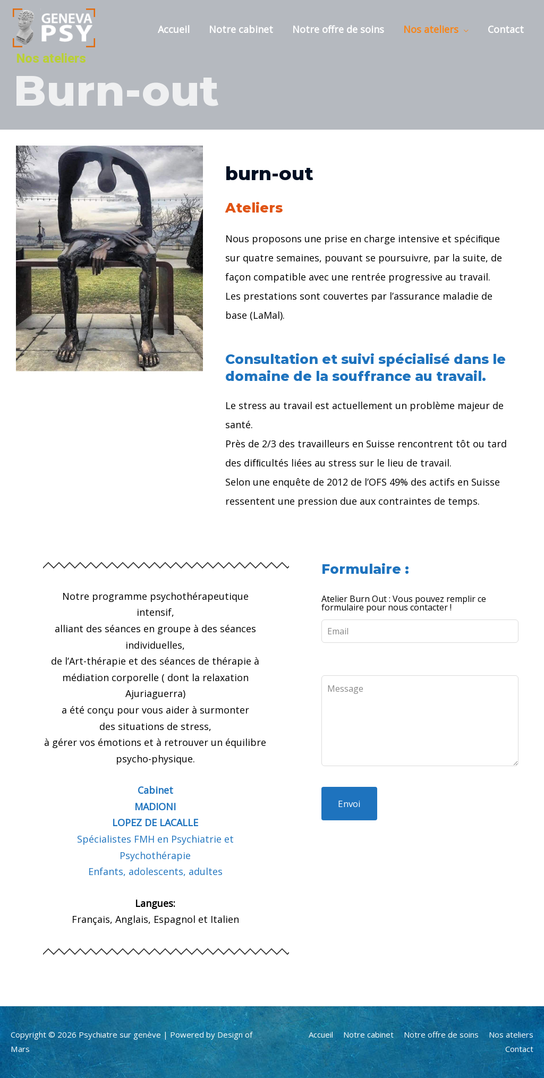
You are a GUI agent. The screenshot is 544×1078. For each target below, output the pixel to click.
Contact (506, 29)
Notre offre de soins (338, 29)
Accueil (174, 29)
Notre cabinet (241, 29)
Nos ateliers (430, 29)
